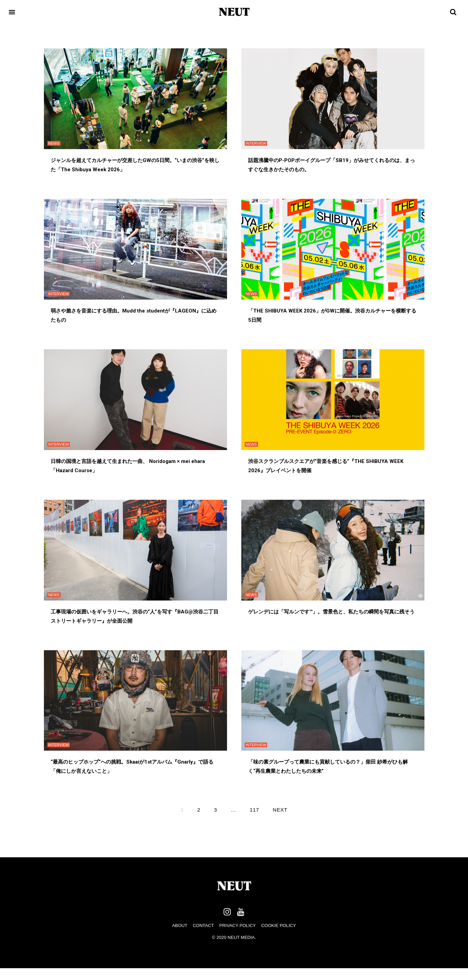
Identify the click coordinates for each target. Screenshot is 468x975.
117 (254, 810)
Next (280, 810)
